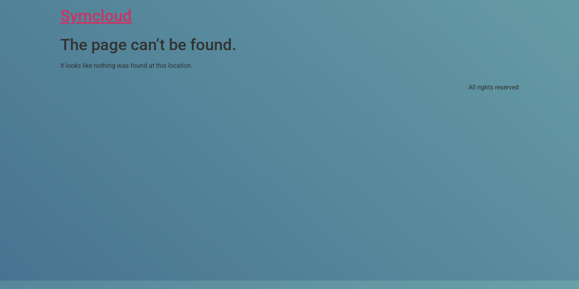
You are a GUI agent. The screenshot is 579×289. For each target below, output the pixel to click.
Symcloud (96, 15)
